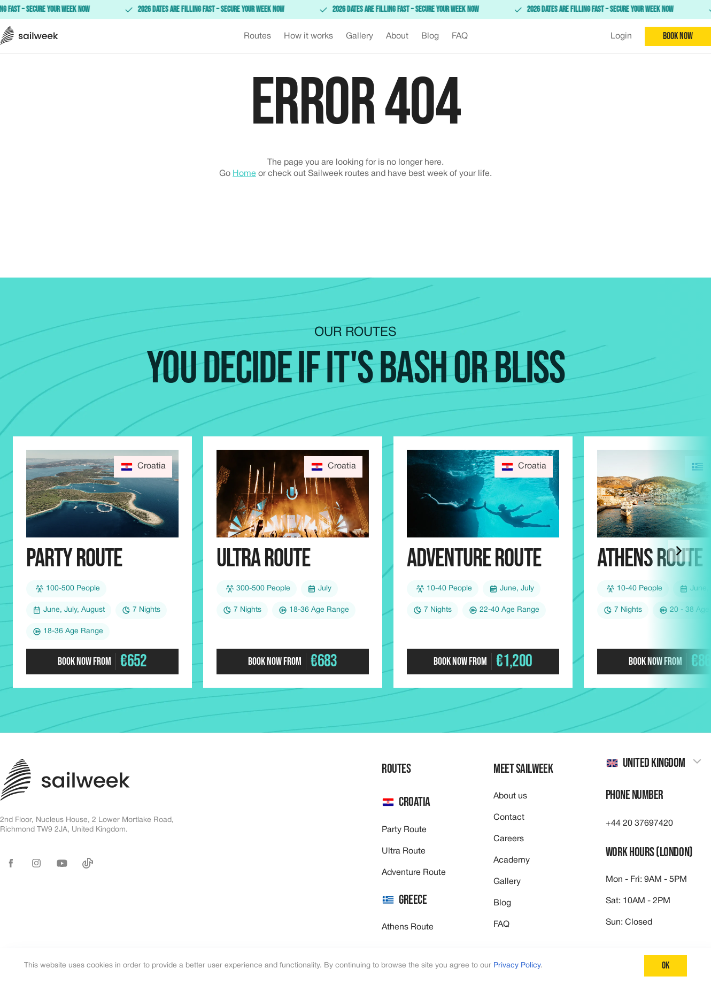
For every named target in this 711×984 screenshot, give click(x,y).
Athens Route (408, 927)
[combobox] (654, 763)
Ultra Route (404, 851)
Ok (665, 965)
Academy (511, 860)
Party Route (404, 830)
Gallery (507, 882)
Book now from (102, 661)
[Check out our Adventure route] (483, 562)
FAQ (501, 924)
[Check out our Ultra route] (293, 562)
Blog (502, 903)
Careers (508, 839)
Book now (678, 36)
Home (244, 174)
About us (510, 796)
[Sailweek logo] (29, 36)
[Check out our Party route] (102, 562)
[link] (355, 9)
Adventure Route (414, 873)
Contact (508, 817)
